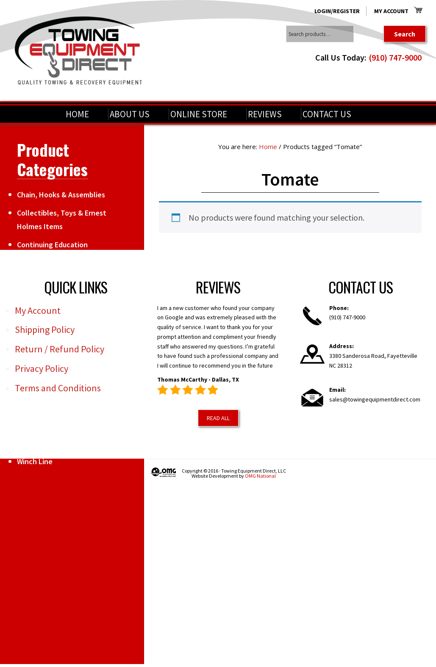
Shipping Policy (45, 329)
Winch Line (35, 461)
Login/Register (337, 11)
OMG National (260, 476)
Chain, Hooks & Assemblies (61, 194)
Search (404, 34)
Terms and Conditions (58, 388)
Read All (218, 418)
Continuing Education (52, 244)
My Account (391, 11)
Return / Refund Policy (59, 349)
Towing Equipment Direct (78, 50)
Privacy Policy (41, 368)
